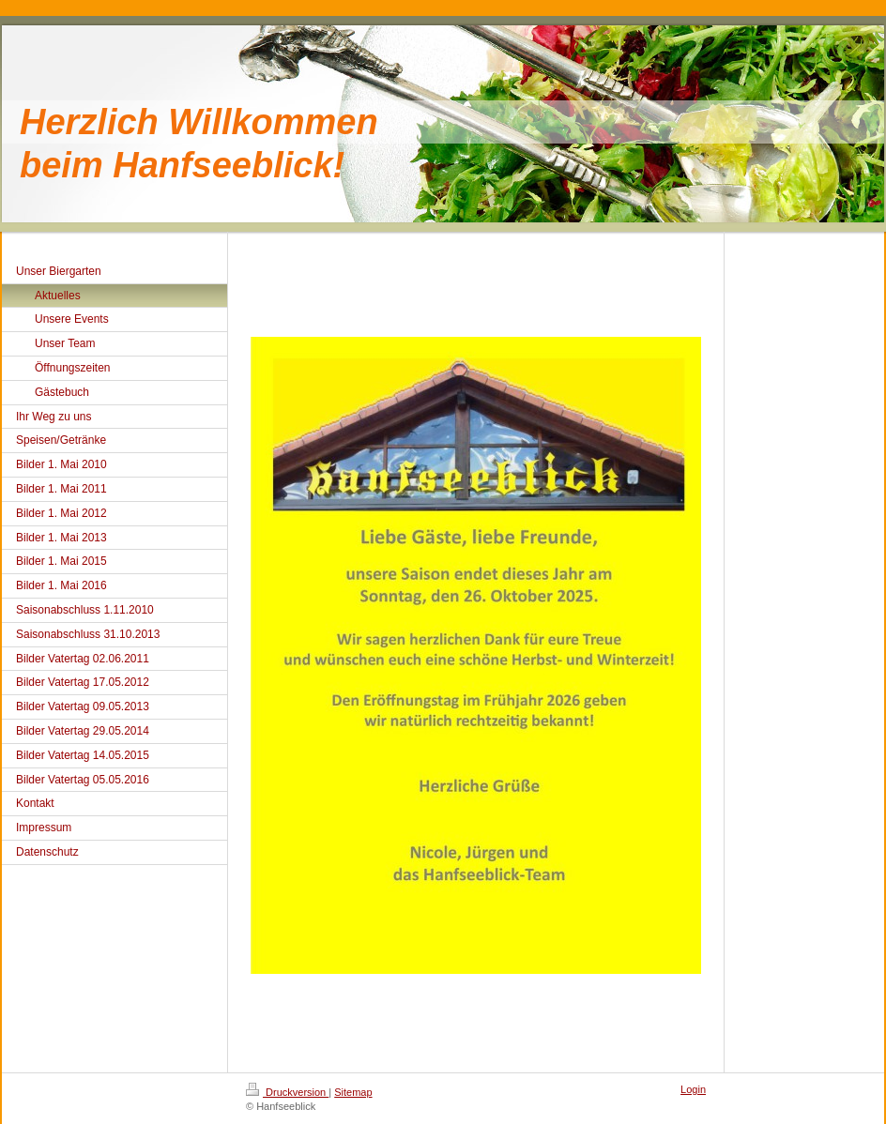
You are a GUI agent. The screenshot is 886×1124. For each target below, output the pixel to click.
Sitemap (353, 1092)
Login (693, 1089)
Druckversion (287, 1092)
